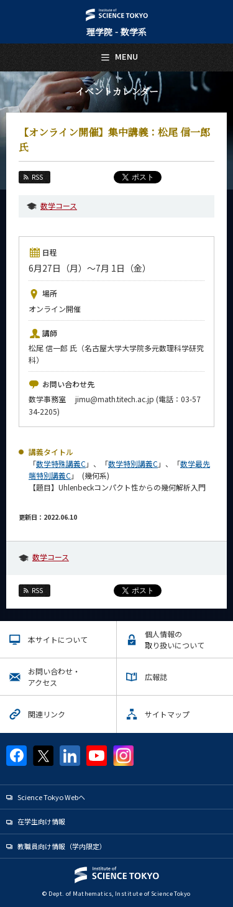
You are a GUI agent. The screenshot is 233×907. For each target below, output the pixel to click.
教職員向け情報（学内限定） (61, 846)
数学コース (58, 205)
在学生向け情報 (41, 821)
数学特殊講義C (61, 463)
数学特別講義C (133, 463)
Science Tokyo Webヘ (51, 797)
